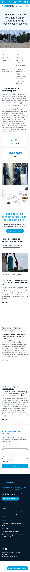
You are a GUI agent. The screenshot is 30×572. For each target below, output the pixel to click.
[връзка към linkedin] (27, 2)
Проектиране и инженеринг (10, 514)
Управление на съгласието (10, 556)
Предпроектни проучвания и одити (13, 511)
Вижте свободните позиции (10, 531)
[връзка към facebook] (25, 2)
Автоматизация (7, 517)
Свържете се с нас (15, 231)
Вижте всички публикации (11, 245)
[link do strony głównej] (8, 6)
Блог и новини (6, 528)
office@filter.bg (20, 1)
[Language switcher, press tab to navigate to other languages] (20, 6)
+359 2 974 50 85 (8, 1)
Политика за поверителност (10, 539)
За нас (4, 508)
